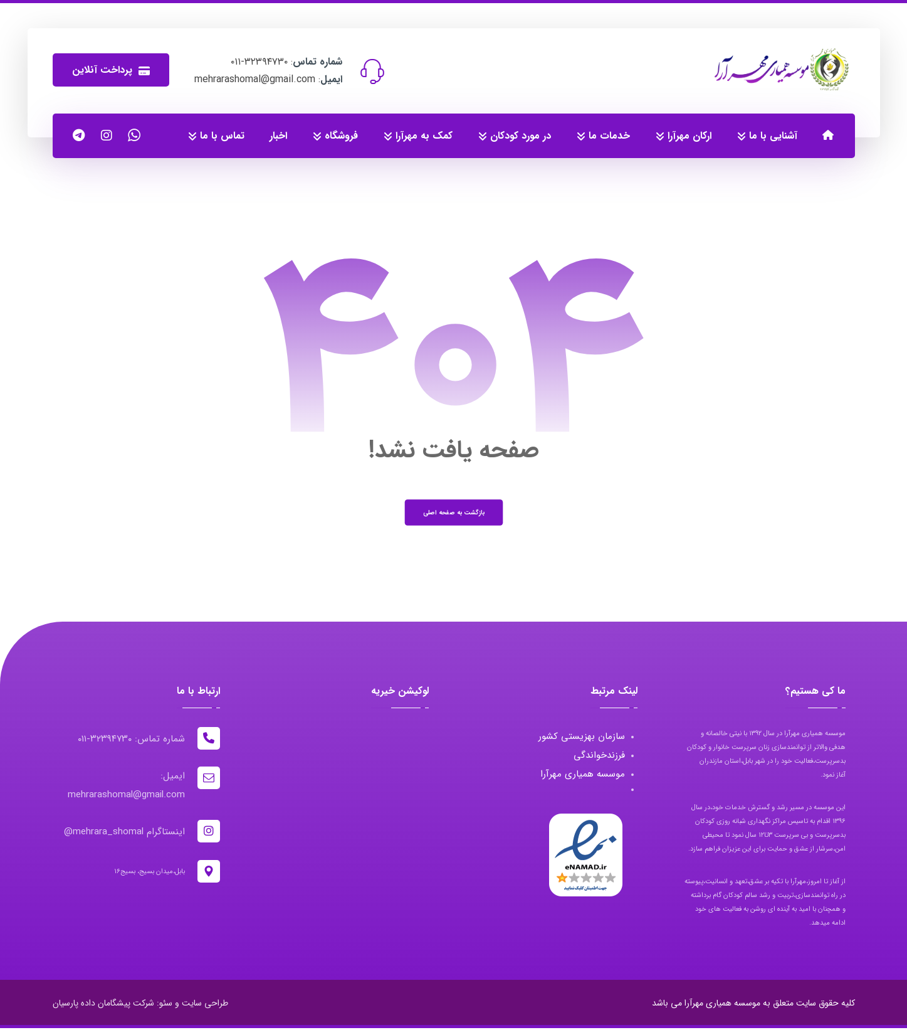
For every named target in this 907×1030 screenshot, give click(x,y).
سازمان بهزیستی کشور (581, 737)
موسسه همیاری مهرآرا (582, 775)
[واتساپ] (134, 135)
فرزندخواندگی (598, 756)
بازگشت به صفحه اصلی (453, 513)
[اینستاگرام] (106, 135)
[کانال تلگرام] (79, 135)
